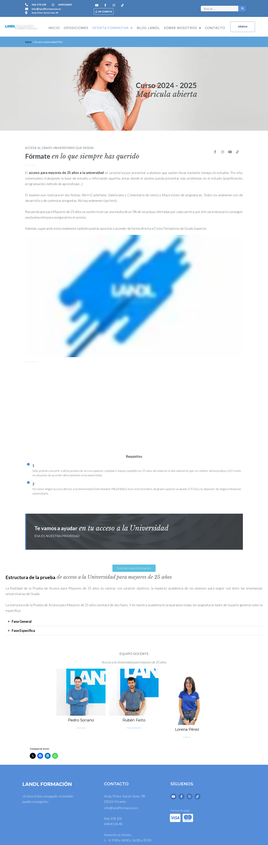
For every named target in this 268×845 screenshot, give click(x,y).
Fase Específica (23, 631)
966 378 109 (113, 819)
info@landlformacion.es (121, 808)
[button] (134, 621)
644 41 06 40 (113, 824)
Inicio (28, 41)
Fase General (22, 621)
